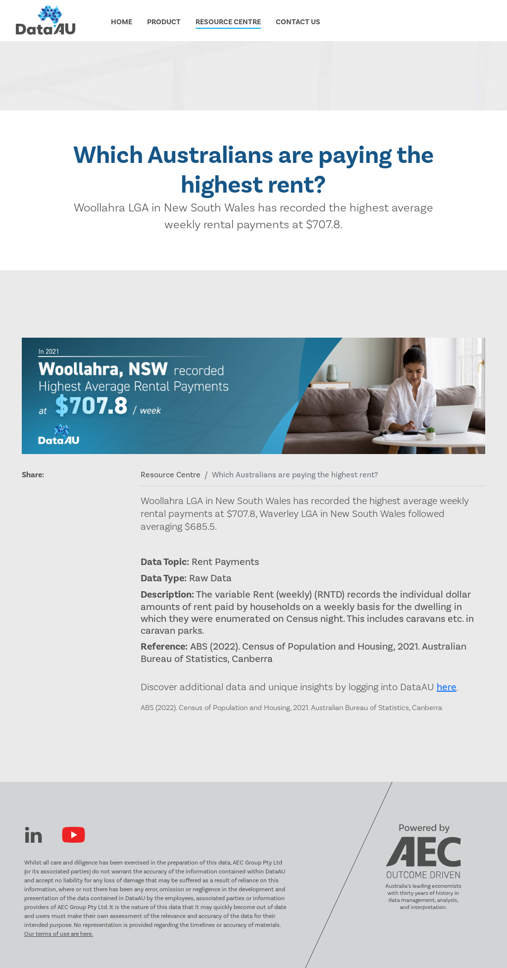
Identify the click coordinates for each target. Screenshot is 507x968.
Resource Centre (171, 474)
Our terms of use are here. (58, 933)
